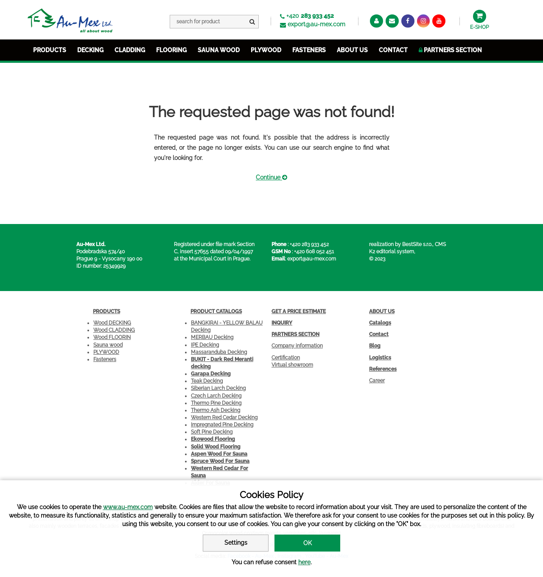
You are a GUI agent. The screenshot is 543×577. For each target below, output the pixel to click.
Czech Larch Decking (216, 396)
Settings (235, 542)
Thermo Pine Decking (216, 403)
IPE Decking (205, 345)
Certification (286, 358)
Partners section (450, 50)
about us (352, 50)
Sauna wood (108, 345)
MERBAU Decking (212, 337)
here (304, 562)
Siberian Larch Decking (218, 388)
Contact (393, 50)
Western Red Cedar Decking (224, 417)
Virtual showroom (292, 365)
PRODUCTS (49, 50)
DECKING (90, 50)
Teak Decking (207, 381)
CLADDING (130, 50)
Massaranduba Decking (219, 352)
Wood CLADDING (114, 330)
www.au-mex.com (128, 507)
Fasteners (104, 359)
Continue (271, 177)
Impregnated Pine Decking (222, 425)
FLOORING (171, 50)
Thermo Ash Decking (215, 410)
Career (377, 381)
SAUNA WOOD (219, 50)
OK (307, 543)
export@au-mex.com (316, 24)
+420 (310, 15)
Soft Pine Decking (211, 432)
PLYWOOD (266, 50)
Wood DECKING (112, 323)
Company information (297, 346)
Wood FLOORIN (112, 337)
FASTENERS (309, 50)
